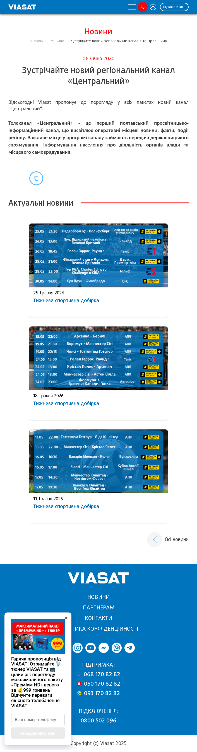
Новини (57, 41)
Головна (37, 41)
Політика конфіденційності (98, 629)
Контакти (98, 618)
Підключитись (174, 7)
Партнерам (98, 607)
